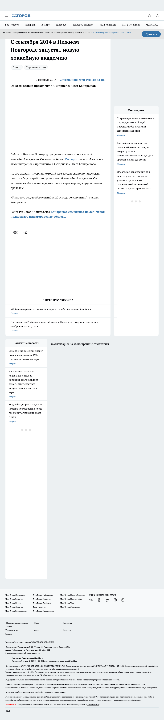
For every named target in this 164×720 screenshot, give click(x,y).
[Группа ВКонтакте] (91, 600)
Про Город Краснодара (43, 611)
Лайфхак (30, 24)
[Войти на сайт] (157, 16)
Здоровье (61, 24)
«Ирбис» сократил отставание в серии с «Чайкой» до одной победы (58, 311)
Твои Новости (39, 607)
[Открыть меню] (7, 16)
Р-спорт (70, 159)
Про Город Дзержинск (15, 595)
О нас (36, 623)
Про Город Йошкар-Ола (71, 599)
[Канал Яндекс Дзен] (115, 600)
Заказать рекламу (83, 24)
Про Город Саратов (14, 607)
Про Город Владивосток (16, 611)
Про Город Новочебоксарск (72, 595)
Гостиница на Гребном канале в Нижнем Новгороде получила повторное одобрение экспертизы (58, 326)
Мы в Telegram (131, 24)
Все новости (12, 24)
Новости (67, 630)
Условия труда (11, 630)
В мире (45, 24)
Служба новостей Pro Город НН (82, 80)
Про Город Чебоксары (43, 595)
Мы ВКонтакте (108, 24)
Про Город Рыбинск (42, 603)
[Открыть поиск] (149, 16)
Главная (8, 634)
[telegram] (26, 232)
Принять (151, 34)
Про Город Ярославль (70, 607)
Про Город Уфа (67, 603)
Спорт (16, 67)
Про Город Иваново (42, 599)
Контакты (67, 623)
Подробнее (152, 687)
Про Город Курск (12, 603)
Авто (36, 630)
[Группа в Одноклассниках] (99, 600)
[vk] (15, 232)
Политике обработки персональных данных (111, 32)
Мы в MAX (152, 24)
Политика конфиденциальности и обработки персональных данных (35, 692)
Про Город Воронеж (14, 599)
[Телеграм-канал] (107, 600)
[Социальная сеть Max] (123, 600)
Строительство (36, 67)
